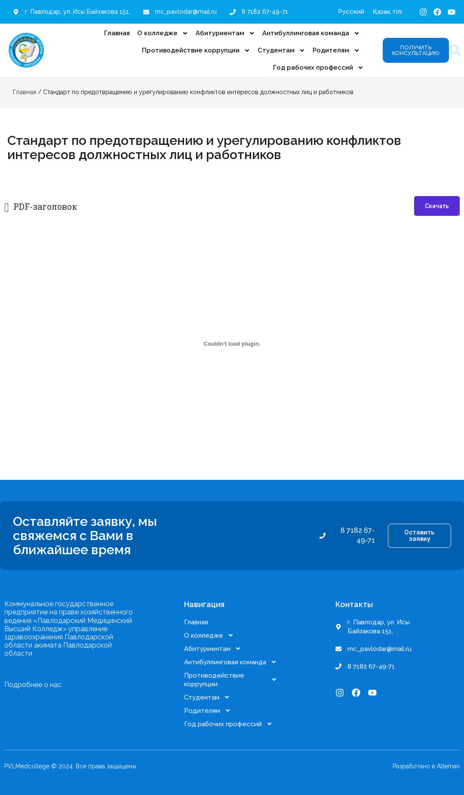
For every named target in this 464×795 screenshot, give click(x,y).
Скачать (437, 206)
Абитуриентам (225, 33)
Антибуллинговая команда (311, 33)
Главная (117, 33)
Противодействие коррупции (196, 50)
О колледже (162, 33)
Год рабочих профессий (318, 67)
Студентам (281, 50)
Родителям (336, 50)
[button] (455, 50)
